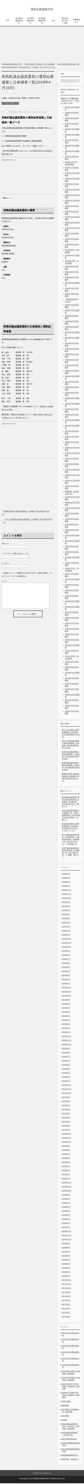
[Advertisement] (42, 46)
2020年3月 (66, 1171)
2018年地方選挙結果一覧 (10, 104)
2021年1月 (66, 1130)
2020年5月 (66, 1163)
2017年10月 (66, 1289)
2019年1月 (66, 1228)
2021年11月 (66, 1090)
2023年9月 (66, 1000)
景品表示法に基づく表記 (65, 21)
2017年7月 (66, 1301)
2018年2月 (66, 1273)
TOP (7, 21)
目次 (53, 21)
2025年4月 (66, 923)
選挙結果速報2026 (42, 9)
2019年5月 (66, 1212)
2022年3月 (66, 1074)
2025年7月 (66, 911)
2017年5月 (66, 1309)
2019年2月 (66, 1224)
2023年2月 (66, 1029)
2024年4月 (66, 972)
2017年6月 (66, 1305)
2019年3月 (66, 1220)
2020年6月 (66, 1159)
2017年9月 (66, 1293)
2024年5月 (66, 968)
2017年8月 (66, 1297)
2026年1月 (66, 887)
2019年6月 (66, 1208)
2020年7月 (66, 1155)
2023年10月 (66, 996)
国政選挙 (65, 1406)
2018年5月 (66, 1260)
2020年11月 (66, 1139)
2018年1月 (66, 1277)
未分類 (64, 1421)
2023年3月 (66, 1025)
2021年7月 (66, 1106)
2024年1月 (66, 984)
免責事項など (76, 21)
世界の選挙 (66, 1402)
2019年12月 (66, 1183)
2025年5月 (66, 919)
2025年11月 (66, 895)
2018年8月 (66, 1248)
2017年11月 (66, 1285)
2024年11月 (66, 944)
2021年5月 (66, 1114)
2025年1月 (66, 935)
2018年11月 (66, 1236)
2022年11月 (66, 1041)
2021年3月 (66, 1122)
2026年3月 (66, 879)
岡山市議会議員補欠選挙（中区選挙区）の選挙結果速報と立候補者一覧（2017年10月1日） (70, 840)
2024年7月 (66, 960)
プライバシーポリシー (42, 1474)
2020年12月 (66, 1134)
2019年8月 (66, 1199)
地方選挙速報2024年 (42, 21)
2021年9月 (66, 1098)
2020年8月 (66, 1151)
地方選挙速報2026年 (19, 21)
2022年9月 (66, 1049)
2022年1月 (66, 1082)
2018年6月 (66, 1256)
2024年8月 (66, 956)
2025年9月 (66, 903)
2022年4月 (66, 1069)
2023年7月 (66, 1009)
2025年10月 (66, 899)
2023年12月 (66, 988)
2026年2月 (66, 883)
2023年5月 (66, 1017)
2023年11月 (66, 992)
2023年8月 (66, 1004)
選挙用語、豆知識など (71, 1460)
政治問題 (65, 1417)
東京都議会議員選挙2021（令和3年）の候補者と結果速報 (70, 1427)
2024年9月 (66, 952)
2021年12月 (66, 1086)
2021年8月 (66, 1102)
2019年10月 (66, 1191)
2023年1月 (66, 1033)
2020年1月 (66, 1179)
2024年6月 (66, 964)
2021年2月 (66, 1126)
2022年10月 (66, 1045)
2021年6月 (66, 1110)
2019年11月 (66, 1187)
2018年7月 (66, 1252)
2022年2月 (66, 1078)
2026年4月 (66, 874)
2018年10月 (66, 1240)
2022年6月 (66, 1061)
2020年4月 (66, 1167)
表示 (8, 199)
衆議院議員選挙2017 (70, 1456)
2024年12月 (66, 939)
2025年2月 (66, 931)
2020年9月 (66, 1147)
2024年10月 (66, 948)
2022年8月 (66, 1053)
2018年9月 (66, 1244)
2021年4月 (66, 1118)
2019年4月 (66, 1216)
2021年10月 (66, 1094)
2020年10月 (66, 1143)
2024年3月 (66, 976)
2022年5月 (66, 1065)
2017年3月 (66, 1317)
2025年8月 (66, 907)
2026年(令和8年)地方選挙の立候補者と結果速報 (71, 1396)
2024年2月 (66, 980)
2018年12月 (66, 1232)
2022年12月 (66, 1037)
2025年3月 (66, 927)
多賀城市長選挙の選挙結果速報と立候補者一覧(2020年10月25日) (70, 827)
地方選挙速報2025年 (30, 21)
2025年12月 (66, 891)
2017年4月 (66, 1313)
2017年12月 (66, 1281)
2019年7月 (66, 1204)
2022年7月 (66, 1057)
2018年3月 (66, 1269)
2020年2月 (66, 1175)
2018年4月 (66, 1264)
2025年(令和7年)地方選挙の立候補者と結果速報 (71, 1387)
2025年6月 (66, 915)
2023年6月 (66, 1013)
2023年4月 (66, 1021)
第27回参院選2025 (69, 1440)
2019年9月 (66, 1195)
